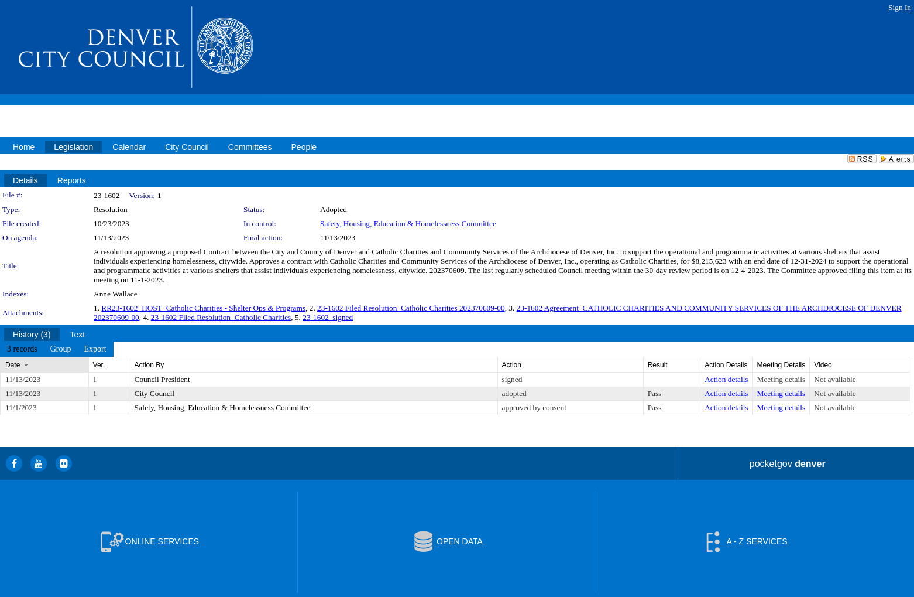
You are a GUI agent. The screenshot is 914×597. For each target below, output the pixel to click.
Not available (834, 379)
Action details (726, 379)
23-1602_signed (328, 317)
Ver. (99, 365)
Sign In (899, 7)
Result (658, 365)
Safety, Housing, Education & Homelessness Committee (408, 223)
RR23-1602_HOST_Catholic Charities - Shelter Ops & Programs (203, 307)
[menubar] (57, 349)
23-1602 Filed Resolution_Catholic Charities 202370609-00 (411, 307)
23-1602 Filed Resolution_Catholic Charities (221, 317)
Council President (162, 379)
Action (511, 365)
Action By (149, 365)
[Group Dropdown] (61, 349)
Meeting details (781, 379)
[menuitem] (22, 349)
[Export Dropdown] (94, 349)
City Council (155, 393)
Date (12, 365)
